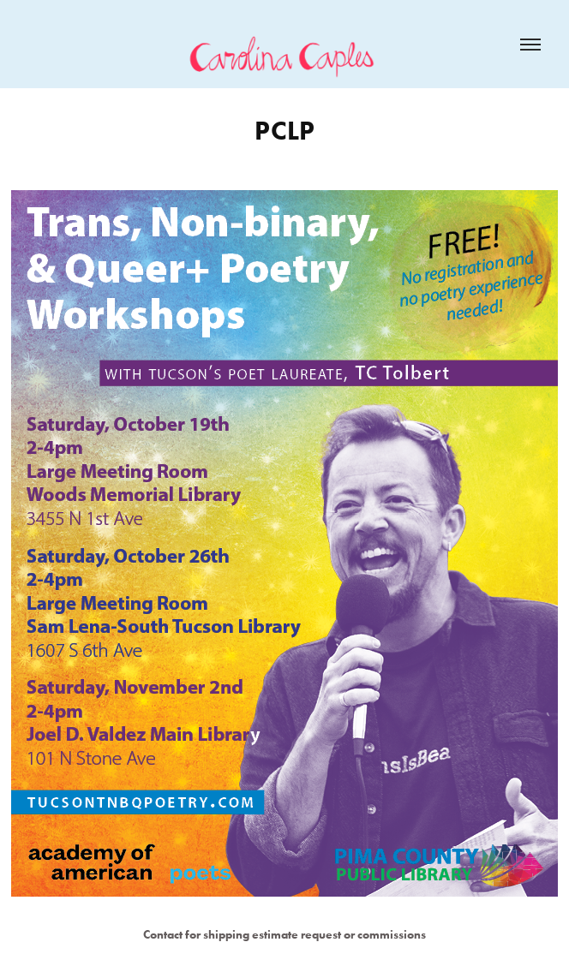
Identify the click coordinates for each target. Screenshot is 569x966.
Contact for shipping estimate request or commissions (284, 934)
